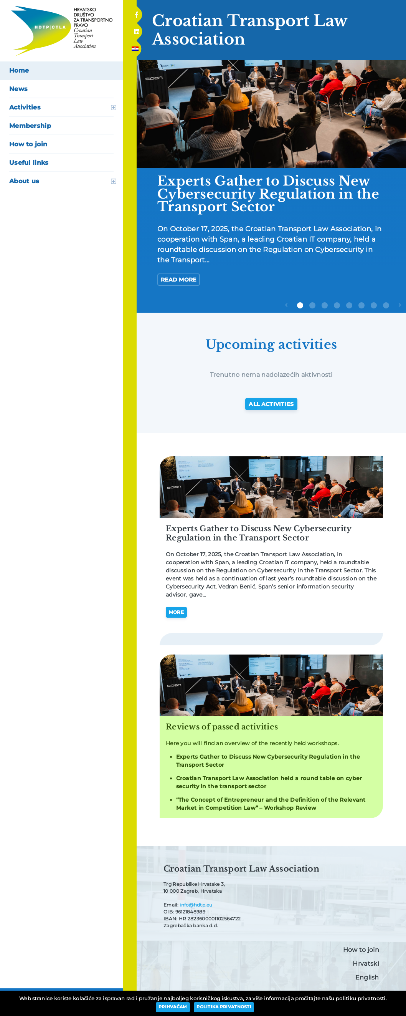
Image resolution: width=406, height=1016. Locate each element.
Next (401, 310)
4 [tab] (337, 305)
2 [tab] (312, 305)
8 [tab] (386, 305)
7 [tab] (374, 305)
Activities (25, 107)
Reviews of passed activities (222, 726)
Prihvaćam (172, 1006)
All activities (271, 404)
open (113, 107)
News (18, 89)
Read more (178, 279)
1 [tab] (300, 305)
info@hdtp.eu (196, 905)
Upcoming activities (271, 344)
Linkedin (136, 29)
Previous (287, 310)
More (176, 612)
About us (24, 181)
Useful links (28, 162)
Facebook (136, 12)
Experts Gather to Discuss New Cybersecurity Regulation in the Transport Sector (258, 533)
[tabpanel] (271, 180)
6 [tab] (361, 305)
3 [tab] (325, 305)
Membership (30, 125)
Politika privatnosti (223, 1006)
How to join (28, 144)
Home (19, 70)
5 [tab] (349, 305)
